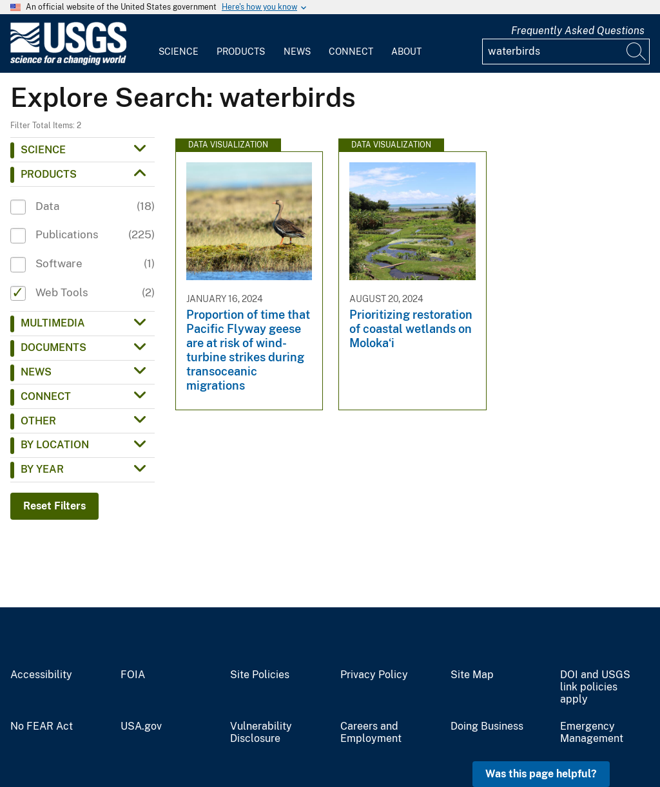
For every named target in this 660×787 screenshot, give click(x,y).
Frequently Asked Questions (578, 30)
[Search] (637, 51)
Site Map (472, 675)
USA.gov (141, 726)
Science (179, 51)
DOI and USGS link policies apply (595, 687)
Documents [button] (53, 347)
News (297, 51)
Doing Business (487, 726)
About (406, 51)
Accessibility (41, 675)
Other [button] (38, 421)
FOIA (133, 675)
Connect (351, 51)
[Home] (68, 62)
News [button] (36, 372)
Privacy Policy (374, 675)
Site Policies (259, 675)
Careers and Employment (371, 732)
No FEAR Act (41, 726)
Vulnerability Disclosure (261, 732)
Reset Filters (54, 506)
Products (241, 51)
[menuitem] (179, 44)
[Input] (566, 51)
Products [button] (49, 174)
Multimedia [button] (53, 323)
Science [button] (43, 150)
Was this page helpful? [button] (541, 774)
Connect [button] (46, 396)
